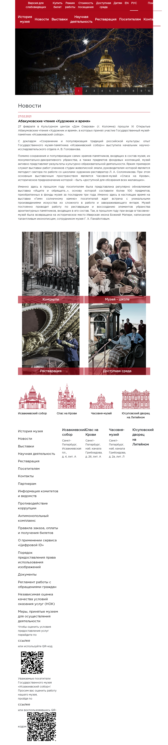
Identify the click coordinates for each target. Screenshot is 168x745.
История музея (25, 19)
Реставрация (105, 19)
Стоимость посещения (85, 5)
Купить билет (57, 5)
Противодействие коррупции (33, 506)
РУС (134, 3)
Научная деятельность (81, 19)
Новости (42, 19)
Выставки (60, 19)
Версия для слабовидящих (36, 5)
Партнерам (27, 484)
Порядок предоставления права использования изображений (37, 560)
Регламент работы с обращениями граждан (37, 585)
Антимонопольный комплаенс (33, 518)
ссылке (24, 640)
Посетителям (130, 19)
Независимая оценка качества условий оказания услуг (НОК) (36, 599)
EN (127, 3)
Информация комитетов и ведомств (38, 494)
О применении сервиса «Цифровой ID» (37, 543)
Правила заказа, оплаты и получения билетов (38, 530)
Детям (118, 3)
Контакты (151, 19)
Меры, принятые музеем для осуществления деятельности (38, 616)
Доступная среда (103, 5)
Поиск (152, 3)
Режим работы (70, 5)
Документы (27, 574)
